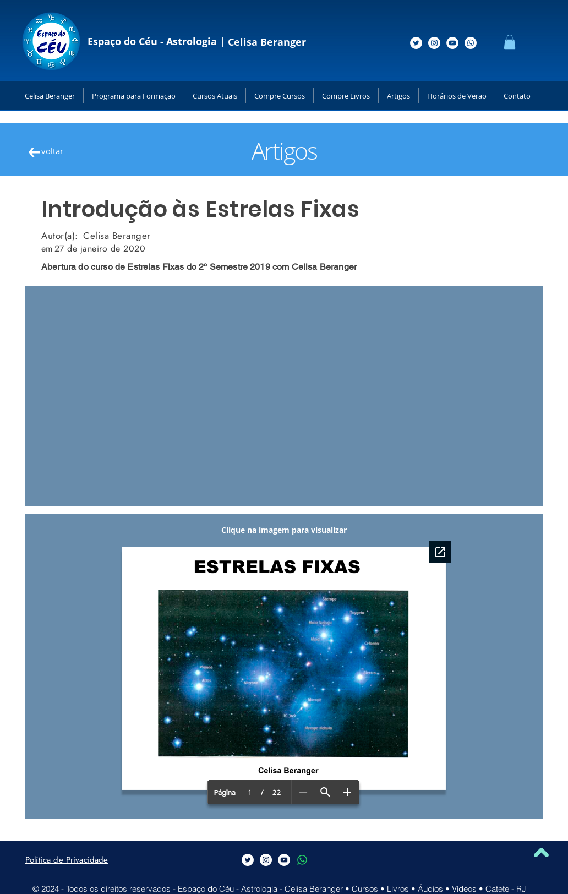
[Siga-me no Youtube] (452, 43)
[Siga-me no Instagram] (434, 43)
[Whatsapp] (471, 43)
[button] (510, 42)
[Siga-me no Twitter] (416, 43)
